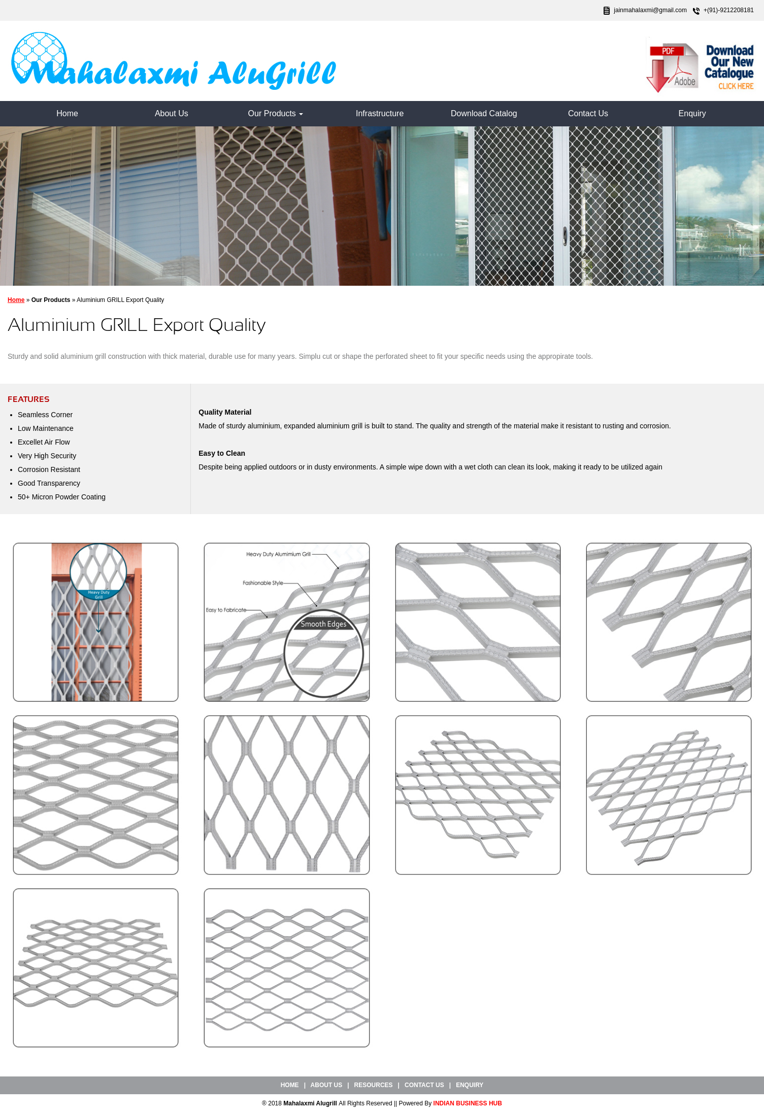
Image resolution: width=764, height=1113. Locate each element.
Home (67, 113)
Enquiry (692, 113)
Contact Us (588, 113)
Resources (373, 1085)
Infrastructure (380, 113)
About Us (171, 113)
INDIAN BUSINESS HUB (468, 1103)
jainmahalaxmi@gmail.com (650, 10)
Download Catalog (484, 113)
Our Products (276, 113)
